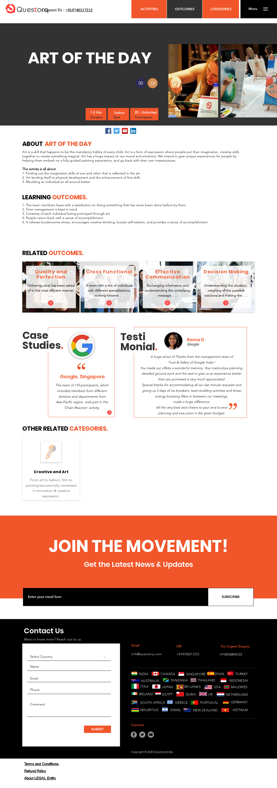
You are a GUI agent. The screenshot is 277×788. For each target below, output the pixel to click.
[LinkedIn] (133, 131)
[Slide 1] (76, 411)
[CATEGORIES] (221, 9)
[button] (253, 9)
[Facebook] (108, 131)
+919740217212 (79, 10)
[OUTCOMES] (184, 9)
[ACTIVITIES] (149, 9)
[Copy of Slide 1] (191, 412)
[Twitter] (117, 131)
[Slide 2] (82, 411)
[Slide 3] (87, 411)
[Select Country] (69, 657)
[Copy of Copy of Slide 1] (196, 412)
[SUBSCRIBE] (231, 597)
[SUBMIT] (97, 729)
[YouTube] (125, 131)
